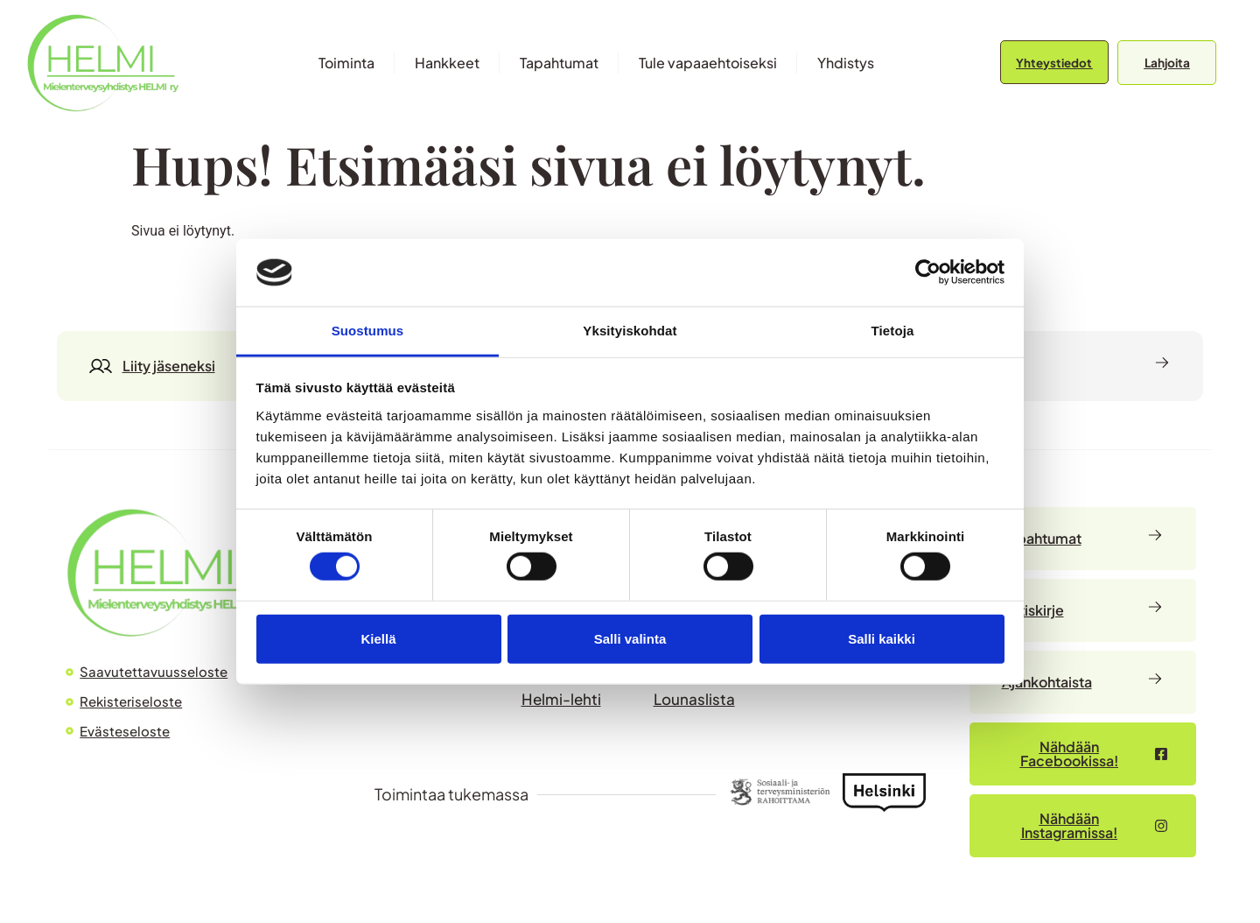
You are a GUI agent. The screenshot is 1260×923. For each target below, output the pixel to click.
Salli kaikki (881, 638)
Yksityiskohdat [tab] (629, 330)
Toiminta (346, 62)
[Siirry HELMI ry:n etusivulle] (166, 572)
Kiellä (378, 638)
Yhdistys (845, 62)
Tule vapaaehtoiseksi (708, 62)
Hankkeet (447, 62)
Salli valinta (630, 638)
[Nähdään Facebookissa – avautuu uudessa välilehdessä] (1083, 754)
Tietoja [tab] (893, 330)
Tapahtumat (559, 62)
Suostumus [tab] (368, 330)
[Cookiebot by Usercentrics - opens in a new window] (927, 272)
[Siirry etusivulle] (102, 62)
